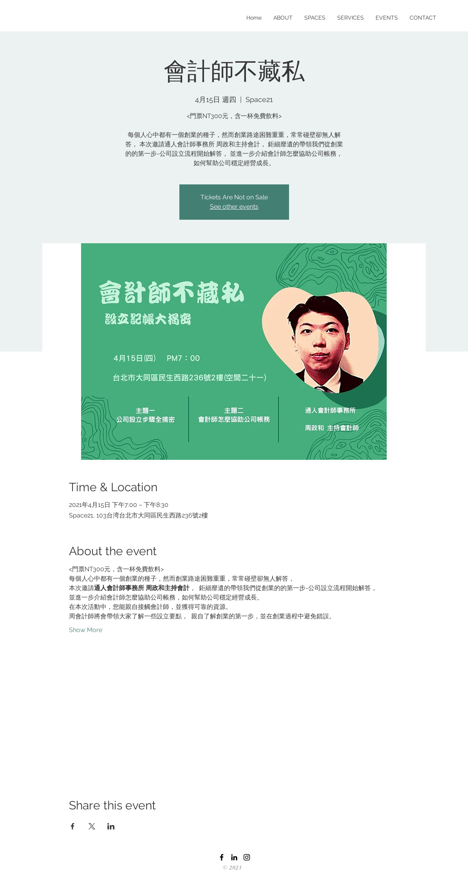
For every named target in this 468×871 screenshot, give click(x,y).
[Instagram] (246, 857)
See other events (234, 206)
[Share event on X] (92, 826)
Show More (85, 630)
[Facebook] (221, 857)
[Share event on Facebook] (72, 826)
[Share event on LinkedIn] (111, 826)
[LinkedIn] (234, 857)
